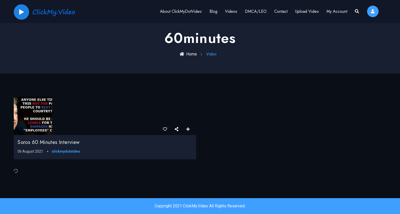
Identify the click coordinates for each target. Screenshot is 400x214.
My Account (337, 11)
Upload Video (307, 11)
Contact (281, 11)
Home (188, 54)
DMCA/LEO (256, 11)
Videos (231, 11)
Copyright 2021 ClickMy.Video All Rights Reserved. (200, 206)
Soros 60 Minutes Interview (49, 142)
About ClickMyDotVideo (181, 11)
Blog (213, 11)
